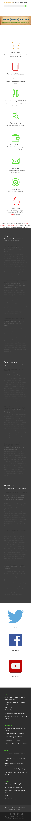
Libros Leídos (18, 250)
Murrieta (17, 225)
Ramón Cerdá (9, 248)
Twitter (15, 627)
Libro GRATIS (15, 209)
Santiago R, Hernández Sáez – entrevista (16, 743)
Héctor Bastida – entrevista (12, 740)
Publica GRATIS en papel (15, 74)
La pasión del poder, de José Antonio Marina (15, 493)
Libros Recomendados (10, 376)
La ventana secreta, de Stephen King (15, 713)
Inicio (6, 795)
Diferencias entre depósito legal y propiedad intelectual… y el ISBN (14, 407)
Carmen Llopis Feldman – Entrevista (15, 530)
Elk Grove (26, 223)
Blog (23, 248)
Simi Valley (7, 225)
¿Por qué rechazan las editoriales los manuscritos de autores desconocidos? (15, 444)
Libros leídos (15, 189)
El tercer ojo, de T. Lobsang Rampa (14, 784)
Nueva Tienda (15, 53)
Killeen (12, 225)
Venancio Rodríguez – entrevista (14, 565)
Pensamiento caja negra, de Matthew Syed (15, 281)
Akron (2, 225)
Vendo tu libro (15, 145)
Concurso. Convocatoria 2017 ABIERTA (15, 101)
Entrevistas (7, 499)
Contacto (15, 168)
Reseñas (6, 252)
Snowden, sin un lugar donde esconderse (16, 799)
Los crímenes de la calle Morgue (13, 787)
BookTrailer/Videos (9, 250)
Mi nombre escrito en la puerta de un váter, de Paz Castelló (15, 245)
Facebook (15, 650)
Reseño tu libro (15, 123)
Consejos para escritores (10, 374)
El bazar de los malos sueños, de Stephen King (14, 319)
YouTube (15, 677)
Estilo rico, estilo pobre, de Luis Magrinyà (13, 369)
